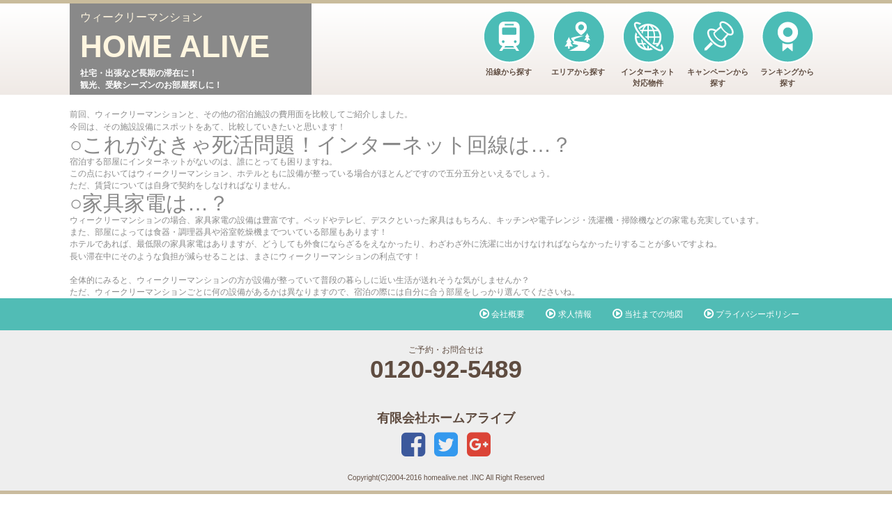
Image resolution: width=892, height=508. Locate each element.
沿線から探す (508, 43)
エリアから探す (578, 43)
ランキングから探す (787, 48)
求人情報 (568, 314)
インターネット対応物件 (648, 48)
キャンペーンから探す (717, 48)
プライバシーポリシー (751, 314)
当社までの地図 (648, 314)
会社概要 (502, 314)
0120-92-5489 (446, 369)
